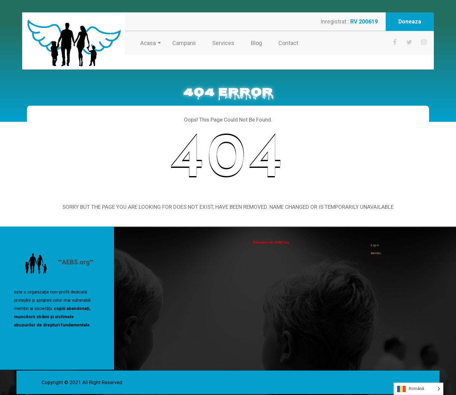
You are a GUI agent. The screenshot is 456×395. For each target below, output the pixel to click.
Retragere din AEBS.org (275, 242)
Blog (256, 43)
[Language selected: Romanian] (418, 389)
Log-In (382, 247)
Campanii (184, 43)
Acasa (148, 43)
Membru (383, 252)
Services (223, 43)
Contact (288, 43)
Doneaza (409, 21)
